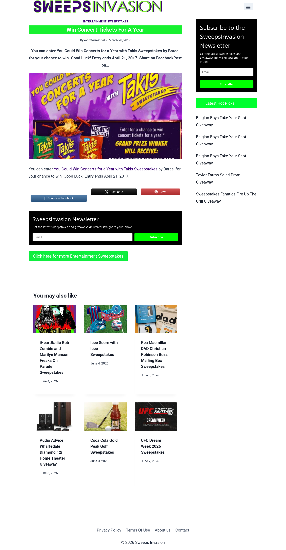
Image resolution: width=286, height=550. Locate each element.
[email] (226, 72)
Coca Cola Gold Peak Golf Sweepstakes (104, 446)
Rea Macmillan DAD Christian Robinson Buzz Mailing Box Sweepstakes (154, 354)
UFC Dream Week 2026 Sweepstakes (153, 446)
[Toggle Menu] (248, 6)
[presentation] (54, 319)
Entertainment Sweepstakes (105, 21)
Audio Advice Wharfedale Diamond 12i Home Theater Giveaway (52, 452)
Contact (182, 530)
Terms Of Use (138, 530)
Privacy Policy (109, 530)
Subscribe (156, 237)
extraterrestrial (94, 40)
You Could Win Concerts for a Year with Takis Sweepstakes (106, 169)
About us (163, 530)
